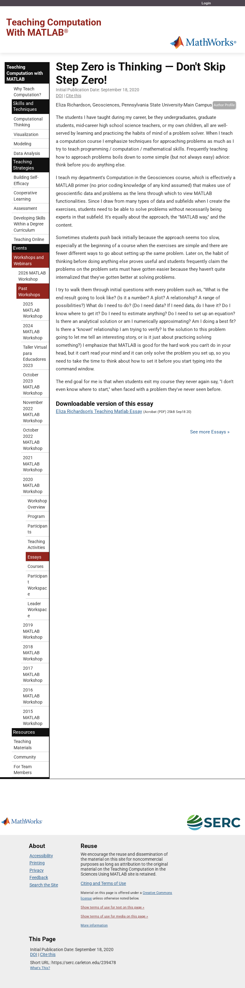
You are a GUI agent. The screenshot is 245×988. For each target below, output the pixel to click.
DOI (59, 95)
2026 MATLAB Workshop (32, 276)
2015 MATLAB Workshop (32, 717)
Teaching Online (29, 239)
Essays (34, 557)
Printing (37, 862)
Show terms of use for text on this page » (112, 907)
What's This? (40, 968)
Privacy (36, 870)
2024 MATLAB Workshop (32, 331)
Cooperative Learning (25, 196)
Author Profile (224, 105)
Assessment (25, 208)
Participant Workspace (37, 585)
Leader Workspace (37, 609)
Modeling (22, 143)
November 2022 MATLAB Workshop (33, 411)
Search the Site (43, 884)
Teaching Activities (36, 544)
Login (206, 3)
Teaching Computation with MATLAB (25, 73)
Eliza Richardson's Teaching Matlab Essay (99, 411)
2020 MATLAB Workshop (32, 485)
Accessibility (41, 855)
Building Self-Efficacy (26, 180)
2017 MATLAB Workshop (32, 674)
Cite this (73, 95)
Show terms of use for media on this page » (114, 916)
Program (36, 516)
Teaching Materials (23, 744)
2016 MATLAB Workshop (32, 696)
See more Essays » (209, 432)
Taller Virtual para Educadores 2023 (35, 356)
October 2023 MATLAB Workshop (32, 384)
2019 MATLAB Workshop (32, 631)
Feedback (38, 877)
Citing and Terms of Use (103, 883)
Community (25, 757)
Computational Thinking (28, 122)
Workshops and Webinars (29, 260)
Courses (35, 566)
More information (94, 925)
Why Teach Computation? (27, 91)
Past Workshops (29, 291)
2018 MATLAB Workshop (32, 652)
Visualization (26, 134)
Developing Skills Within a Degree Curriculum (29, 224)
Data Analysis (27, 153)
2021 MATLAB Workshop (32, 463)
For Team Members (23, 769)
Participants (37, 529)
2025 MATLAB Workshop (32, 310)
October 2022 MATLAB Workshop (32, 439)
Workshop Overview (37, 504)
